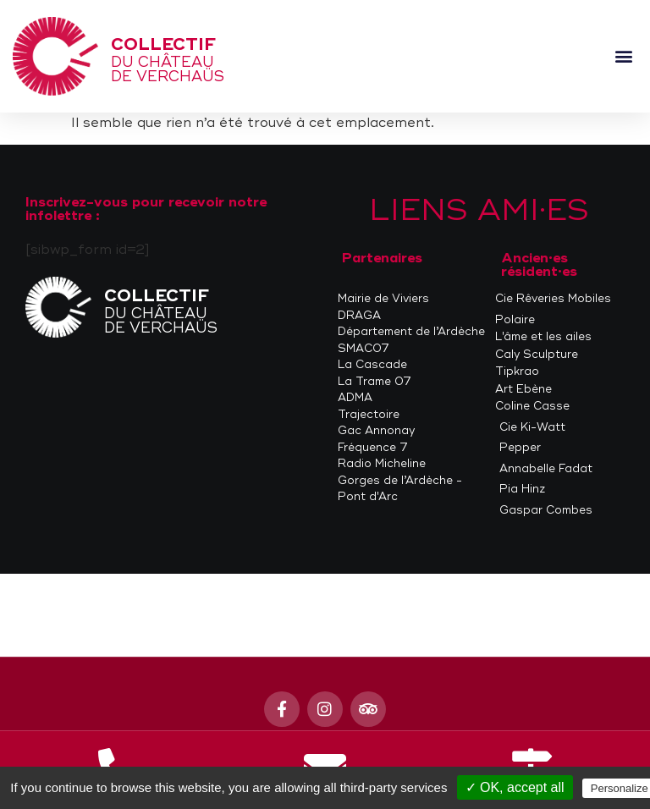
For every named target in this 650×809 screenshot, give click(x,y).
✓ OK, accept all (515, 787)
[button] (623, 56)
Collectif (163, 44)
